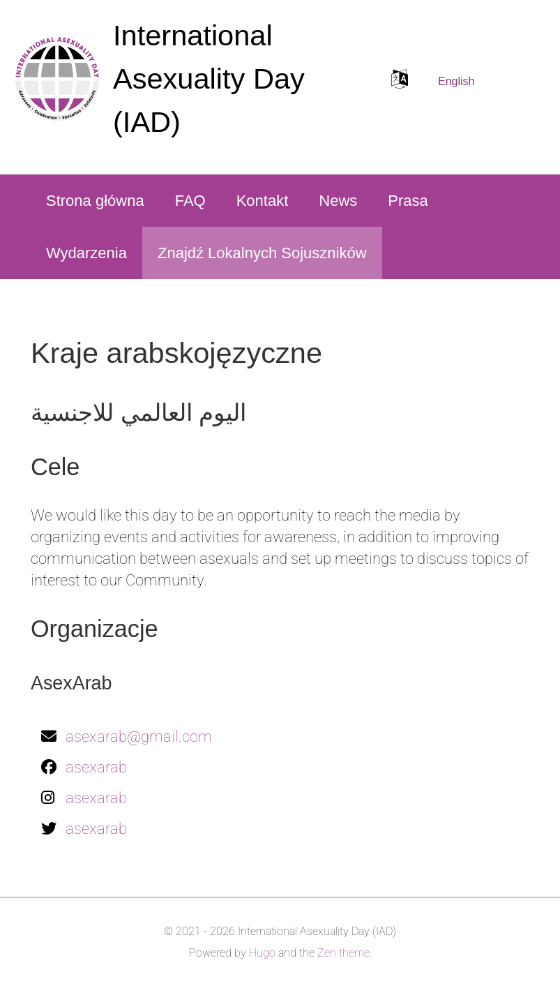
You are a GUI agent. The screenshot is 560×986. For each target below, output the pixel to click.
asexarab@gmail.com (139, 736)
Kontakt (262, 200)
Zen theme (343, 952)
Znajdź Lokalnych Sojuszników (262, 253)
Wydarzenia (86, 253)
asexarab (96, 767)
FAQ (190, 200)
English (456, 81)
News (338, 200)
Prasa (407, 200)
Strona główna (95, 200)
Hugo (262, 952)
